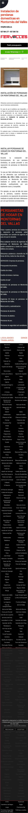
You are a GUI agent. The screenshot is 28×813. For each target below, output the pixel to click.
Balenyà (21, 489)
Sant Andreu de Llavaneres (21, 591)
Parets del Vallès (7, 457)
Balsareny (21, 492)
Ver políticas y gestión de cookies (15, 725)
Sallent (7, 412)
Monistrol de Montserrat (7, 401)
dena (20, 449)
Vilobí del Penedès (7, 510)
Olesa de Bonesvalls (21, 460)
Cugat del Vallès (7, 527)
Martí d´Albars (7, 436)
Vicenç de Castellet (21, 561)
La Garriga (7, 387)
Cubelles (21, 361)
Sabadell (20, 525)
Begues (7, 579)
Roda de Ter (7, 361)
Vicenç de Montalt (7, 612)
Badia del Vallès (21, 414)
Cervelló (21, 395)
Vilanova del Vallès (7, 595)
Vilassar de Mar (21, 550)
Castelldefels (7, 452)
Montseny (7, 550)
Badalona (7, 540)
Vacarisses (7, 466)
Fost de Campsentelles (7, 605)
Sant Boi (20, 615)
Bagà (20, 379)
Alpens (7, 376)
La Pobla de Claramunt (7, 598)
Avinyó (7, 545)
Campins (21, 382)
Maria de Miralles (7, 404)
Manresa (7, 355)
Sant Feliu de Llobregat (21, 516)
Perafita (21, 455)
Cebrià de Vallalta (21, 612)
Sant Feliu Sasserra (7, 474)
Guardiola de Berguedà (7, 501)
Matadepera (7, 626)
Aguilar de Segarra (7, 639)
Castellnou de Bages (7, 804)
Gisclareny (7, 431)
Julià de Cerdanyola (21, 553)
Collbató (7, 482)
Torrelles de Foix (21, 639)
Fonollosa (21, 431)
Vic (21, 425)
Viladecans (21, 537)
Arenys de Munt (21, 585)
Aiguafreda (7, 379)
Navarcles (21, 355)
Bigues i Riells (21, 588)
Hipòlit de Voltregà (7, 471)
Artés (7, 801)
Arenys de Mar (7, 588)
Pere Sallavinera (7, 439)
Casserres (7, 446)
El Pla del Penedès (21, 482)
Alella (21, 376)
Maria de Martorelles (21, 452)
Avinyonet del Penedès (21, 541)
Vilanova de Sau (21, 498)
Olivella (7, 577)
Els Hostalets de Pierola (21, 486)
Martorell (21, 495)
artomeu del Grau (7, 617)
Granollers (7, 505)
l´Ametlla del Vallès (7, 395)
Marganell (7, 498)
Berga (7, 590)
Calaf (20, 617)
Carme (21, 446)
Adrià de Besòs (21, 407)
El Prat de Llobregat (7, 489)
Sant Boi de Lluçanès (7, 615)
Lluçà (7, 807)
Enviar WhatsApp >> (14, 51)
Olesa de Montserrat (7, 460)
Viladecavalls (7, 537)
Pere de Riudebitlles (21, 474)
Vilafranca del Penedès (21, 534)
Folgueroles (7, 434)
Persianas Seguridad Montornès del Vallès (7, 810)
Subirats (7, 468)
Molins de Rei (21, 350)
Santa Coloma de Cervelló (21, 443)
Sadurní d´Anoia (21, 527)
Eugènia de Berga (7, 366)
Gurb (7, 428)
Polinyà (7, 420)
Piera (7, 455)
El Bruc (21, 344)
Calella (7, 353)
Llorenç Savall (7, 513)
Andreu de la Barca (7, 374)
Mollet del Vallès (7, 477)
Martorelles (7, 371)
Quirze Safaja (21, 605)
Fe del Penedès (7, 634)
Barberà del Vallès (7, 463)
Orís (21, 571)
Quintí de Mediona (21, 568)
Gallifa (21, 579)
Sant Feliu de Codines (7, 521)
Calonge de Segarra (7, 385)
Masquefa (21, 626)
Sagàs (21, 804)
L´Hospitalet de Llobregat (20, 388)
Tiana (21, 628)
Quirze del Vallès (7, 609)
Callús (21, 412)
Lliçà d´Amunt (7, 350)
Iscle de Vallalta (20, 479)
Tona (7, 553)
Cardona (7, 637)
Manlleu (21, 434)
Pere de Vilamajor (21, 564)
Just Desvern (7, 516)
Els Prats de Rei (7, 628)
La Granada (21, 385)
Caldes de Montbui (21, 471)
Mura (7, 358)
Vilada (7, 425)
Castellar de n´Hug (21, 623)
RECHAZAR (9, 729)
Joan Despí (7, 556)
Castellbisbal (21, 423)
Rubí (21, 358)
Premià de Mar (21, 807)
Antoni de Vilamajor (7, 571)
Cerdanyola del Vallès (7, 397)
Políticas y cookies (21, 810)
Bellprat (21, 637)
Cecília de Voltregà (7, 530)
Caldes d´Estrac (21, 545)
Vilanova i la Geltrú (21, 417)
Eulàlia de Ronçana (7, 492)
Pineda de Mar (7, 423)
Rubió (21, 353)
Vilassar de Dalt (7, 417)
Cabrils (7, 382)
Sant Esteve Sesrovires (21, 521)
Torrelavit (7, 642)
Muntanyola (21, 547)
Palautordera (7, 525)
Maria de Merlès (21, 404)
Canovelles (21, 558)
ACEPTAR (21, 729)
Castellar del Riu (7, 623)
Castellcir (21, 634)
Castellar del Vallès (21, 620)
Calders (7, 547)
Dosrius (7, 347)
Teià (21, 631)
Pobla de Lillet (21, 420)
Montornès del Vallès (21, 397)
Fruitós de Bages (21, 602)
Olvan (7, 574)
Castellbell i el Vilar (7, 620)
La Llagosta (7, 602)
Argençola (21, 801)
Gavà (21, 457)
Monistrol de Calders (21, 400)
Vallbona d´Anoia (21, 463)
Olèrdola (7, 449)
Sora (7, 582)
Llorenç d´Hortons (21, 513)
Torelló (7, 442)
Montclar (21, 577)
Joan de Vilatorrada (21, 477)
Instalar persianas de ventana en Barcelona (14, 58)
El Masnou (7, 485)
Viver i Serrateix (21, 508)
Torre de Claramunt (21, 642)
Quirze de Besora (21, 609)
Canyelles (21, 556)
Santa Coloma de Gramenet (21, 367)
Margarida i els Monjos (7, 408)
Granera (21, 428)
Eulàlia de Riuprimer (21, 364)
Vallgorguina (7, 495)
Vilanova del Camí (21, 530)
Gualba (21, 500)
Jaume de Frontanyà (7, 479)
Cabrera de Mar (7, 533)
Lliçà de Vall (21, 347)
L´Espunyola (20, 392)
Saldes (21, 468)
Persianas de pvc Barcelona (4, 58)
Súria (21, 466)
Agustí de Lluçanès (21, 374)
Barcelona (7, 344)
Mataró (21, 371)
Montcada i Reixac (7, 645)
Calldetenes (7, 414)
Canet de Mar (7, 561)
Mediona (20, 582)
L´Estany (7, 392)
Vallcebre (7, 364)
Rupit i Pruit (21, 439)
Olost (20, 574)
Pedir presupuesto (14, 45)
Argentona (7, 585)
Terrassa (7, 631)
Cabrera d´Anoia (7, 508)
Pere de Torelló (7, 568)
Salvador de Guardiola (7, 564)
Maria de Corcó (21, 505)
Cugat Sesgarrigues (21, 595)
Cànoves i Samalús (7, 558)
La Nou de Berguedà (21, 597)
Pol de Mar (21, 436)
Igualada (21, 645)
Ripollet (21, 510)
